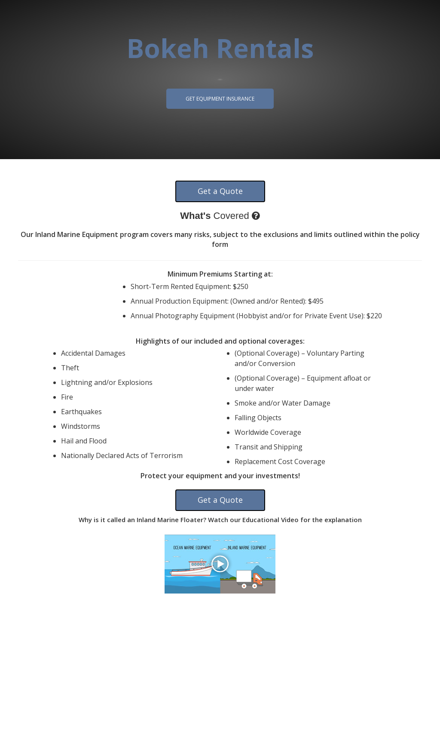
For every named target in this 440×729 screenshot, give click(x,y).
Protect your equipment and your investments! (220, 475)
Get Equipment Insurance (220, 98)
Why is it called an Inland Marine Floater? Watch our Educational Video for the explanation (220, 519)
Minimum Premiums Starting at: (220, 274)
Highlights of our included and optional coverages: (220, 341)
